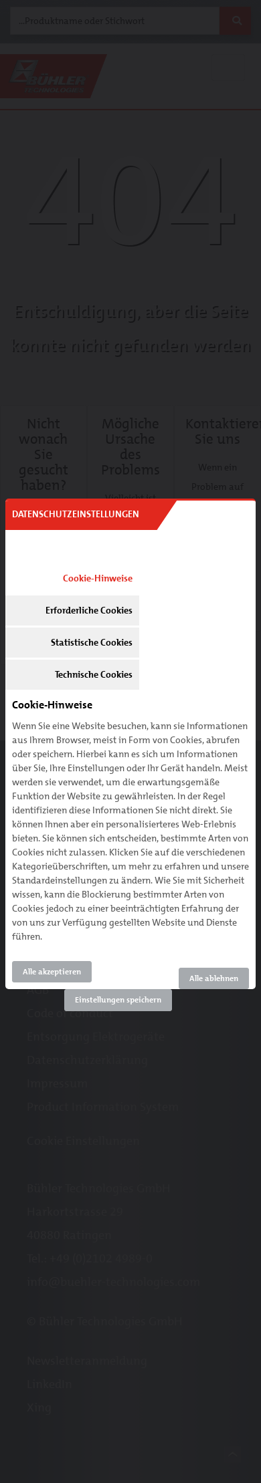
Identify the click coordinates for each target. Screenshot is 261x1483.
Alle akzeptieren (52, 971)
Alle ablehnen (213, 978)
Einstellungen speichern (118, 999)
